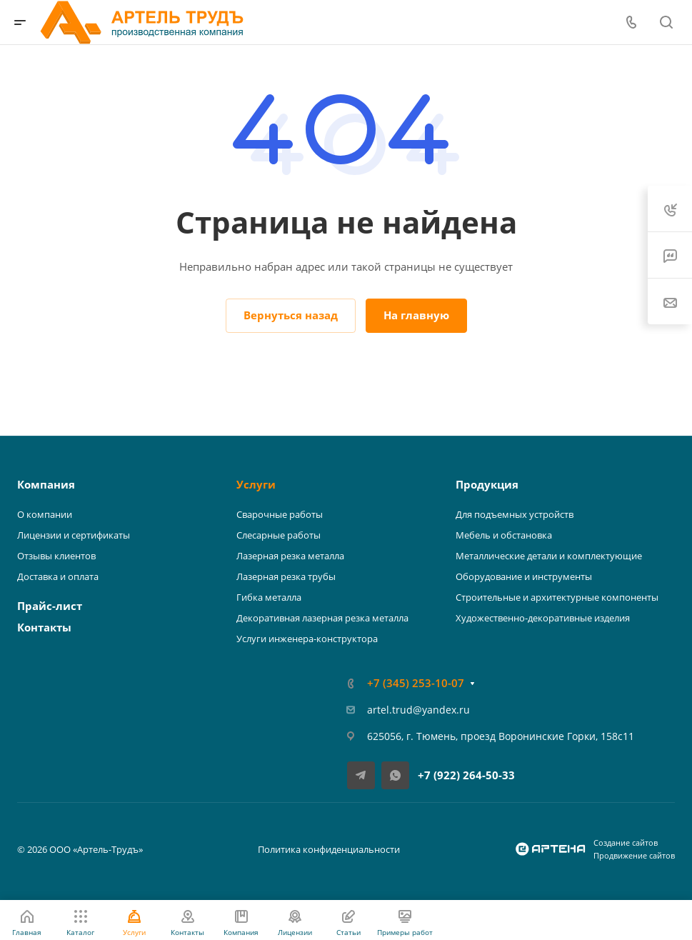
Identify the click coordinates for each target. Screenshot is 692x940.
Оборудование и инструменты (524, 576)
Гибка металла (268, 597)
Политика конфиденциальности (329, 849)
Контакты (44, 627)
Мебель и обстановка (504, 535)
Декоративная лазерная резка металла (322, 617)
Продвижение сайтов (634, 855)
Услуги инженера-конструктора (307, 638)
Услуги (256, 484)
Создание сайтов (625, 842)
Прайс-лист (49, 606)
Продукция (487, 484)
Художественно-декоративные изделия (543, 617)
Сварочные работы (279, 514)
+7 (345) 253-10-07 (415, 683)
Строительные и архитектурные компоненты (557, 597)
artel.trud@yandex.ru (418, 709)
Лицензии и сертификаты (73, 535)
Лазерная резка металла (290, 555)
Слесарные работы (278, 535)
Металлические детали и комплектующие (549, 555)
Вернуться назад (291, 315)
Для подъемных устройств (514, 514)
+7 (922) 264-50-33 (466, 775)
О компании (44, 514)
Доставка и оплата (58, 576)
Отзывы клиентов (56, 555)
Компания (46, 484)
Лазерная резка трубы (286, 576)
